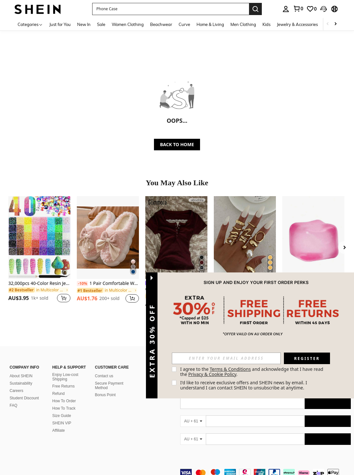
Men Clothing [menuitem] (243, 24)
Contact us (104, 376)
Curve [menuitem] (184, 24)
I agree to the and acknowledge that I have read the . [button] (252, 371)
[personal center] (286, 9)
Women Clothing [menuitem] (128, 24)
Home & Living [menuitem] (210, 24)
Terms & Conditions (230, 369)
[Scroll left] (328, 24)
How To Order (64, 401)
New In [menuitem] (84, 24)
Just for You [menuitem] (60, 24)
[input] (226, 358)
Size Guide (61, 415)
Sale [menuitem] (101, 24)
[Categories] (30, 24)
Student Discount (24, 398)
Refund (58, 393)
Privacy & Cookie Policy (212, 374)
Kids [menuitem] (266, 24)
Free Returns (63, 386)
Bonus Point (105, 395)
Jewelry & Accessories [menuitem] (297, 24)
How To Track (63, 408)
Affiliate (58, 430)
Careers (16, 390)
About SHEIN (21, 376)
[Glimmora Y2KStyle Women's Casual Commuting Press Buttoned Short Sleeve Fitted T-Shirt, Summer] (176, 237)
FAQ (13, 405)
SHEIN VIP (61, 423)
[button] (170, 9)
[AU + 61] (193, 421)
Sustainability (21, 383)
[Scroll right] (335, 24)
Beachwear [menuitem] (161, 24)
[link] (298, 9)
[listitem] (39, 253)
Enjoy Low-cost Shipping (65, 376)
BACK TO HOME (177, 144)
